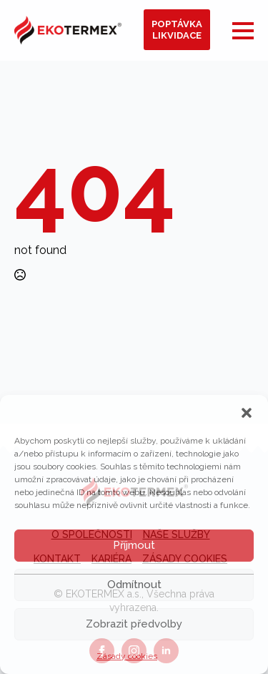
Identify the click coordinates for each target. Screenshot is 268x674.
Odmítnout (134, 584)
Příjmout (134, 545)
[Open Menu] (243, 30)
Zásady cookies (126, 656)
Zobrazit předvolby (134, 623)
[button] (246, 413)
